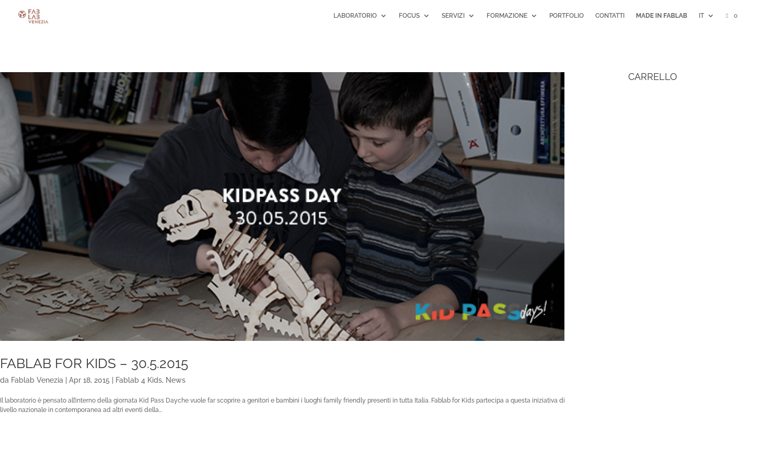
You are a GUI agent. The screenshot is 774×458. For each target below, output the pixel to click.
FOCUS (409, 15)
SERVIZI (453, 15)
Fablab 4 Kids (138, 380)
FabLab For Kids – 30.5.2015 (94, 363)
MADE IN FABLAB (661, 15)
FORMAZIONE (507, 15)
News (176, 380)
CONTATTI (610, 15)
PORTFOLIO (566, 15)
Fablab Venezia (37, 380)
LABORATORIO (355, 15)
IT (701, 15)
